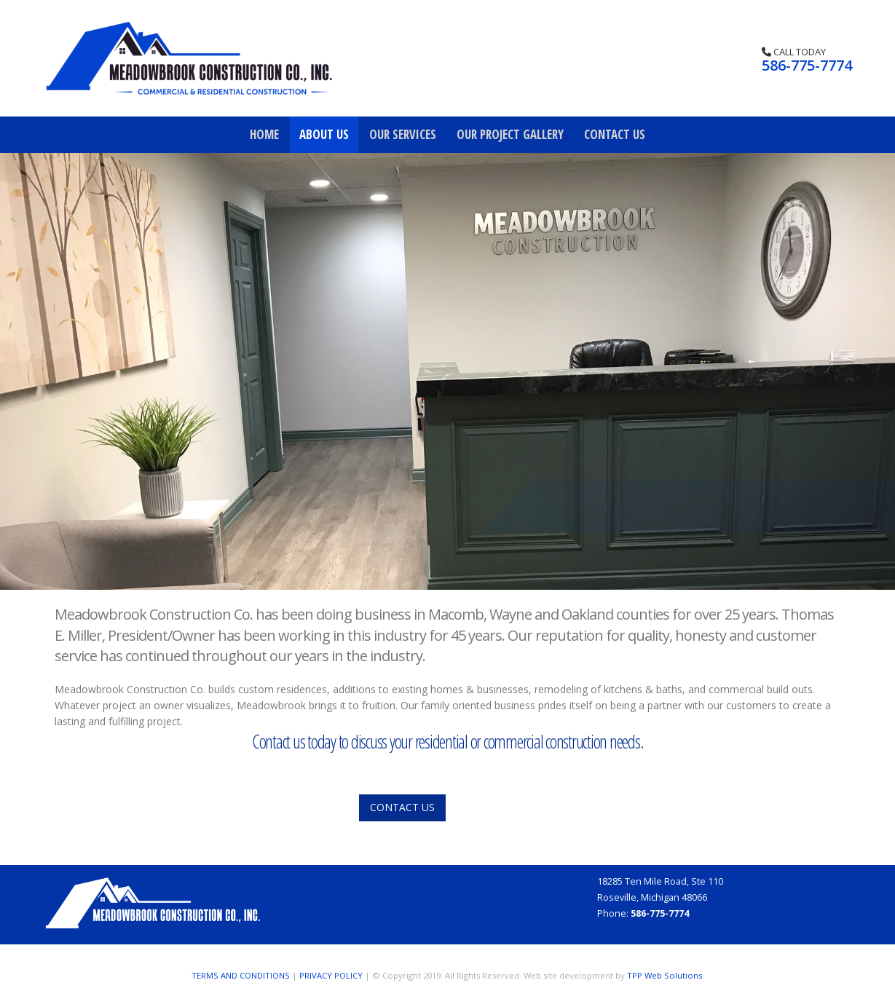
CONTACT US (402, 807)
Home (264, 134)
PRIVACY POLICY (331, 975)
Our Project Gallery (510, 134)
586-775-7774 (807, 65)
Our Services (402, 134)
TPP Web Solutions (664, 975)
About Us (324, 134)
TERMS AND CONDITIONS (241, 975)
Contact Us (614, 134)
